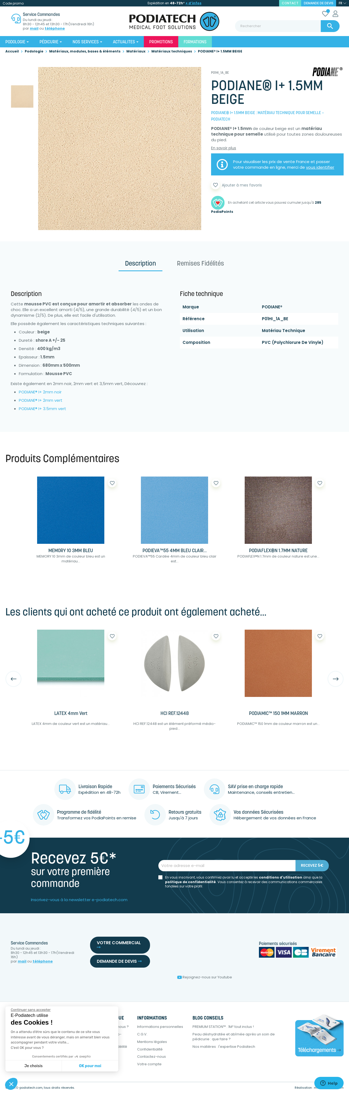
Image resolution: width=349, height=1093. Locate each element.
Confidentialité (150, 1049)
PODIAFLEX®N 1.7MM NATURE (278, 550)
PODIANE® (272, 307)
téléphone (55, 28)
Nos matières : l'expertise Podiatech (224, 1046)
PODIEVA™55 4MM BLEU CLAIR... (175, 550)
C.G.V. (142, 1034)
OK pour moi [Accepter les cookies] (90, 1066)
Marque (191, 307)
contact (290, 3)
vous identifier (320, 167)
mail (34, 28)
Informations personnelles (160, 1026)
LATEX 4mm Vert (70, 713)
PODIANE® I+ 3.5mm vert (42, 408)
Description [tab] (140, 264)
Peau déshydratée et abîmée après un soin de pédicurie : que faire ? (234, 1037)
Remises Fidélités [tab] (200, 264)
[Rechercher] (287, 26)
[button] (11, 1083)
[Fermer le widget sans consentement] (30, 1010)
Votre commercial (119, 944)
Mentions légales (152, 1041)
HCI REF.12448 (175, 713)
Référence (194, 319)
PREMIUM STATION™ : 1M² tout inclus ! (223, 1026)
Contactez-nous (151, 1056)
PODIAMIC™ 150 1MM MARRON (278, 713)
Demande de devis (318, 3)
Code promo (13, 3)
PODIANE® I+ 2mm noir (40, 392)
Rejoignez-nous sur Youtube (204, 977)
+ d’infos (193, 3)
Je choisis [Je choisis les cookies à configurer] (33, 1066)
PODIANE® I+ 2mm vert (40, 400)
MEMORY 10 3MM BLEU (70, 550)
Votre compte (149, 1064)
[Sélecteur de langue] (342, 3)
